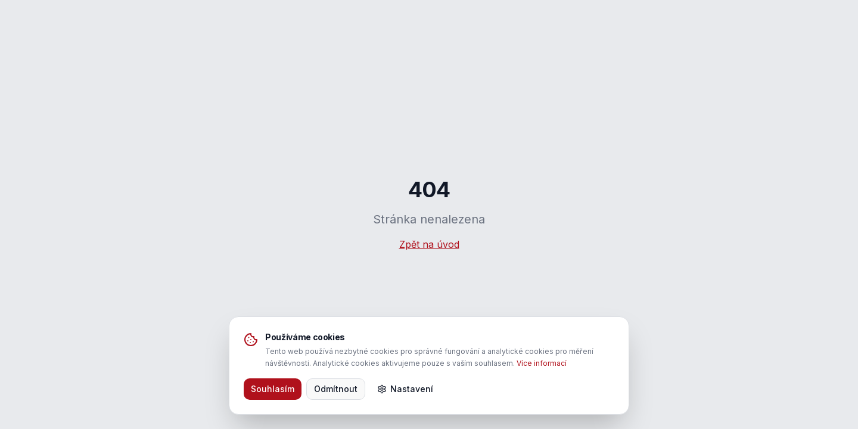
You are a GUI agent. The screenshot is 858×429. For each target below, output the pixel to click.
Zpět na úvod (429, 244)
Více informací (542, 363)
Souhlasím (272, 389)
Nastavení (405, 389)
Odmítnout (336, 389)
